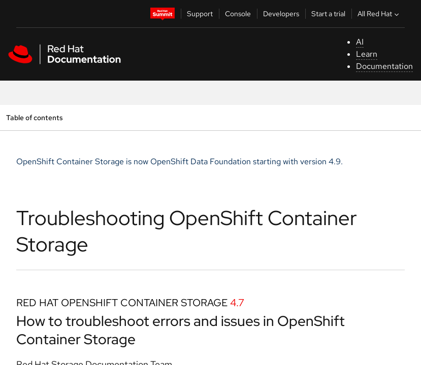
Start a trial (328, 13)
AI (360, 41)
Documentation (384, 66)
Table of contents (34, 117)
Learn (366, 54)
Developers (281, 13)
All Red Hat (379, 13)
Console (238, 13)
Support (200, 13)
